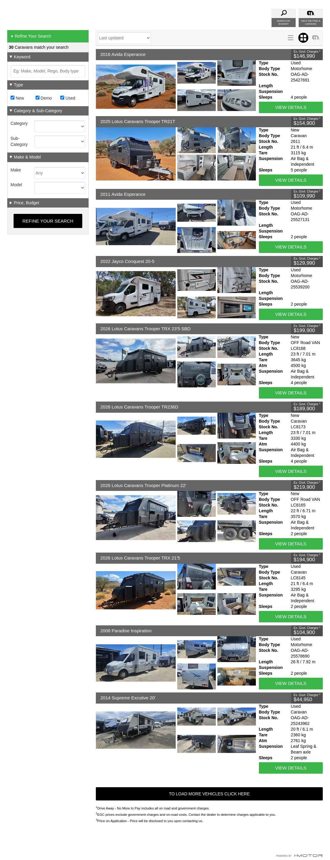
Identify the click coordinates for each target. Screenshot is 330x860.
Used (67, 98)
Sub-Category (19, 141)
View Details (290, 107)
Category (19, 123)
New (17, 98)
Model (16, 184)
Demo (44, 98)
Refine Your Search (30, 36)
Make (16, 170)
